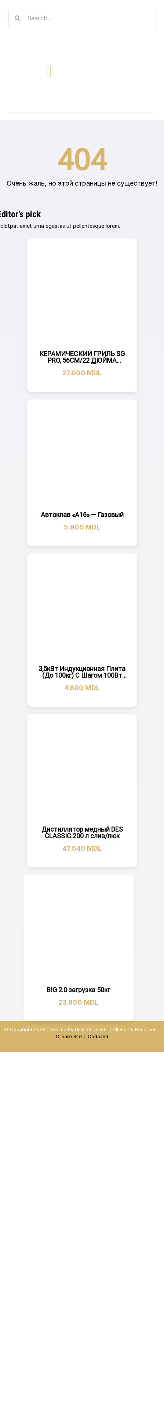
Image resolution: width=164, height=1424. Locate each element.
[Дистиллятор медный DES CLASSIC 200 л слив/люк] (82, 769)
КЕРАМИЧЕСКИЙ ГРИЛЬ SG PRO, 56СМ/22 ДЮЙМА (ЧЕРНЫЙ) (82, 360)
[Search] (17, 18)
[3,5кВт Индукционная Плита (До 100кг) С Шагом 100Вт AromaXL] (82, 608)
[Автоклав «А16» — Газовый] (82, 455)
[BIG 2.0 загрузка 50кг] (78, 930)
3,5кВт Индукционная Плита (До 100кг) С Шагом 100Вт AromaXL (82, 675)
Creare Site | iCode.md (82, 1036)
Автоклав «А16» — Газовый (82, 515)
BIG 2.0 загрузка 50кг (78, 990)
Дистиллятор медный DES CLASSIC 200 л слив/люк (82, 832)
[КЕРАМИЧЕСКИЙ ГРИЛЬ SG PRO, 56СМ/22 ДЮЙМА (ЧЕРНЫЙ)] (82, 293)
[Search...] (82, 18)
